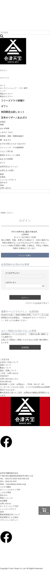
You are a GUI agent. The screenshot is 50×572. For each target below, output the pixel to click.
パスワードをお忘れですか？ (37, 303)
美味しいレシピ (6, 498)
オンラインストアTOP (9, 506)
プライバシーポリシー (9, 520)
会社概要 (3, 501)
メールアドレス (12, 273)
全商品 (2, 177)
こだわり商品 (5, 492)
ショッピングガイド (8, 180)
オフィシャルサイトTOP (10, 490)
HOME (3, 213)
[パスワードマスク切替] (43, 286)
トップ (2, 91)
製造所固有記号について (10, 514)
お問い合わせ (5, 188)
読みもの (3, 182)
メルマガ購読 (5, 487)
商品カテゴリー (6, 94)
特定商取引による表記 (9, 517)
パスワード (11, 283)
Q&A (2, 185)
